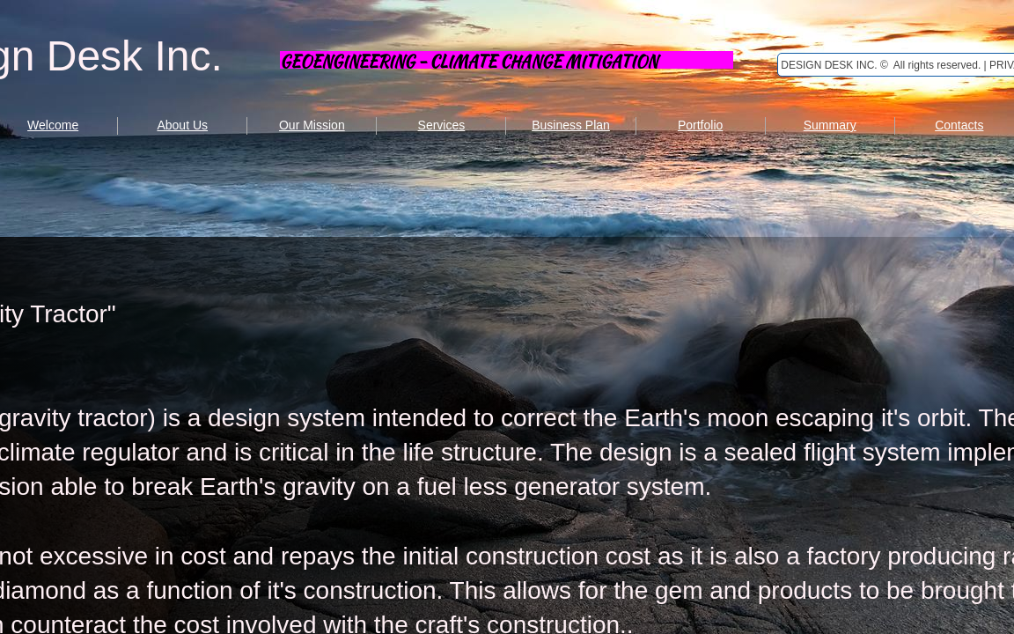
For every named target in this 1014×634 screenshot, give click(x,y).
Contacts (959, 125)
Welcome (52, 125)
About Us (182, 125)
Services (442, 125)
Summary (830, 125)
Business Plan (571, 125)
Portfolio (700, 125)
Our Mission (312, 125)
